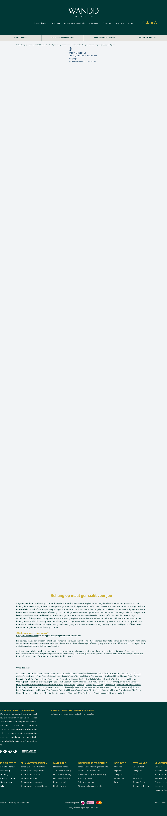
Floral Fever (42, 676)
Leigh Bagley (51, 682)
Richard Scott (34, 687)
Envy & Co (29, 679)
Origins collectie (60, 676)
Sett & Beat (126, 687)
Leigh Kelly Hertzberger (98, 682)
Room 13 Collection (63, 687)
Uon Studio (49, 693)
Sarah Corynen (103, 687)
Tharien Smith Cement (78, 690)
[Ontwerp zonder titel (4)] (155, 22)
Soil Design (40, 690)
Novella (89, 685)
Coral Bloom (114, 676)
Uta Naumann (61, 693)
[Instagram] (10, 751)
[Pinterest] (5, 751)
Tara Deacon (52, 690)
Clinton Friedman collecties (96, 676)
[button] (151, 22)
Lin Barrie (114, 682)
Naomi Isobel (69, 685)
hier (105, 45)
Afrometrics (21, 673)
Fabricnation (53, 679)
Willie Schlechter (85, 693)
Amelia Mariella (63, 673)
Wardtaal (72, 693)
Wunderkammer (101, 693)
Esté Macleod (40, 679)
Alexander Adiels (35, 673)
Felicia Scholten (97, 679)
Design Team (126, 676)
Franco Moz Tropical (80, 679)
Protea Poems (29, 676)
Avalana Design (91, 673)
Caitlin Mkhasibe (112, 673)
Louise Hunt (124, 682)
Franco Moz (65, 679)
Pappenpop (122, 685)
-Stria (49, 676)
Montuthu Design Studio (52, 685)
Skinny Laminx (28, 690)
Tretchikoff (63, 690)
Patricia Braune (134, 685)
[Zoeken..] (131, 22)
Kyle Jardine (39, 682)
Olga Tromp (98, 685)
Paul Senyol (22, 687)
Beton (102, 673)
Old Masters (110, 685)
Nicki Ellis (80, 685)
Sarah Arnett (90, 687)
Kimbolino (28, 682)
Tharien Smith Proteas (121, 690)
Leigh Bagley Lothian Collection (72, 682)
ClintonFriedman (75, 676)
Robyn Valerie (48, 687)
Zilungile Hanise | (116, 693)
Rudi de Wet (78, 687)
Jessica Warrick (112, 679)
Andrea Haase (77, 673)
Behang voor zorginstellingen (34, 786)
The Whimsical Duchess (32, 693)
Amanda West (49, 673)
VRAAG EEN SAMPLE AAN (146, 38)
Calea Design (126, 673)
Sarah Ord (115, 687)
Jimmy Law (124, 679)
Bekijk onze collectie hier (27, 636)
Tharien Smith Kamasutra (100, 690)
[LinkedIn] (15, 751)
